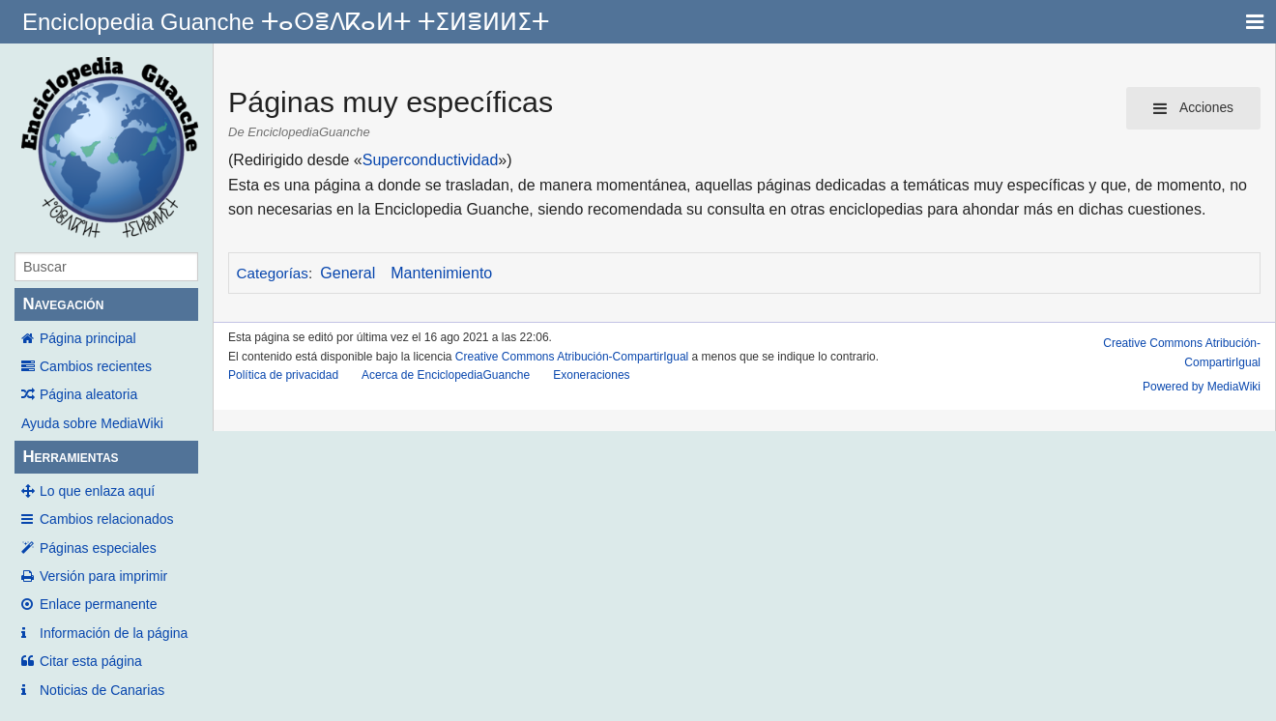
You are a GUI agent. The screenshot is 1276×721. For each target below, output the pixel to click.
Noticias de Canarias (102, 690)
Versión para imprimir (103, 576)
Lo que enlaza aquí (97, 491)
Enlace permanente (98, 604)
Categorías (272, 273)
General (347, 273)
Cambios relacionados (107, 519)
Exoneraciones (591, 375)
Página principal (88, 338)
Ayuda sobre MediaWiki (92, 423)
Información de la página (114, 633)
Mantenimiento (441, 273)
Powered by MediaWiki (1202, 386)
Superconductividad (430, 160)
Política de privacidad (283, 375)
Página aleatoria (88, 394)
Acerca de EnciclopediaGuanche (446, 375)
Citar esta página (91, 661)
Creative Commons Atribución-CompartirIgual (571, 356)
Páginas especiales (98, 548)
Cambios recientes (96, 366)
